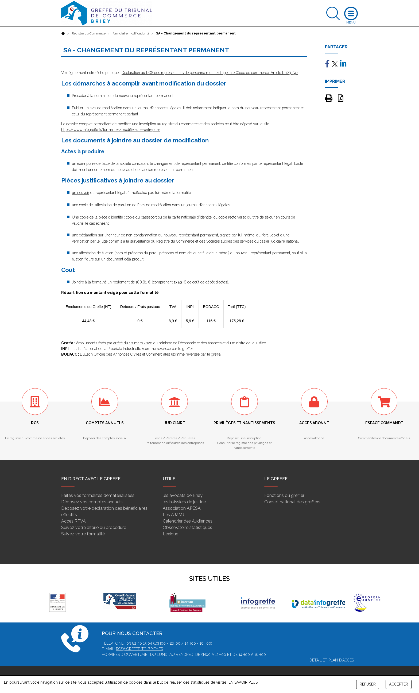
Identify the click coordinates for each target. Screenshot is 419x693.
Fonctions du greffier (284, 495)
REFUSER (368, 684)
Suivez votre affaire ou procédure (93, 527)
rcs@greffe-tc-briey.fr (139, 649)
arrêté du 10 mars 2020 (132, 343)
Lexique (170, 533)
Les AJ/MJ (173, 514)
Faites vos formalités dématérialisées (97, 495)
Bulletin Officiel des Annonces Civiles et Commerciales (125, 354)
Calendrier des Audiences (187, 521)
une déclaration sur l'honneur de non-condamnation (114, 235)
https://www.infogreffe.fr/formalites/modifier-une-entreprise (110, 129)
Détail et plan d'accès (331, 660)
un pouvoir (80, 192)
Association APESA (182, 508)
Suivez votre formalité (83, 533)
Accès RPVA (73, 521)
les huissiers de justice (184, 501)
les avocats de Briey (183, 495)
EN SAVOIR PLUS (243, 682)
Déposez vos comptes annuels (92, 501)
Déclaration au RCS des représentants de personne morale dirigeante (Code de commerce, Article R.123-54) (210, 73)
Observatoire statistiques (187, 527)
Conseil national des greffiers (292, 501)
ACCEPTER (398, 684)
